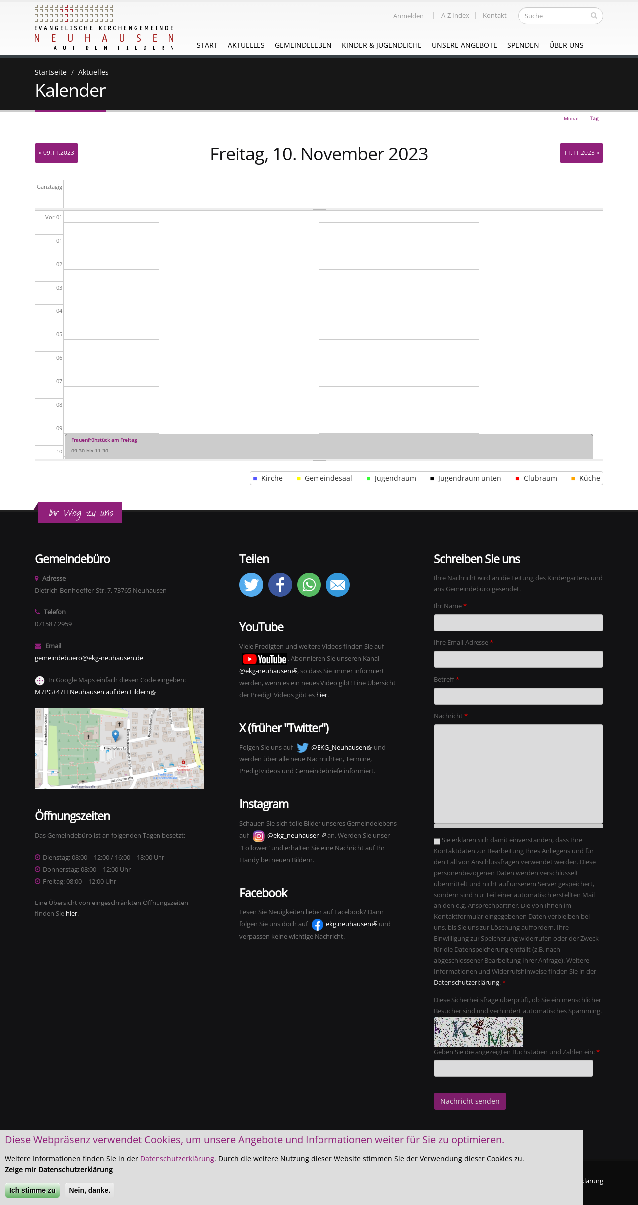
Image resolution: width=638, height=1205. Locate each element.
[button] (251, 594)
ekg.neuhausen (351, 924)
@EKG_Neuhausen (341, 747)
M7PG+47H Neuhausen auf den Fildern (95, 692)
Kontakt (495, 15)
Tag (596, 119)
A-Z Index (455, 15)
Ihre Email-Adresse (463, 642)
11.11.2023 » (581, 153)
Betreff (446, 679)
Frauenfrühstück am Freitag (104, 439)
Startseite (51, 72)
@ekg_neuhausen (296, 835)
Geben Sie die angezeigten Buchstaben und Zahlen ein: (517, 1052)
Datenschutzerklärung (466, 982)
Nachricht (451, 716)
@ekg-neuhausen (268, 671)
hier (71, 913)
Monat (571, 118)
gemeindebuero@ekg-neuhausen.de (89, 658)
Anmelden (408, 16)
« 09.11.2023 (56, 153)
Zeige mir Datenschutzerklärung (59, 1172)
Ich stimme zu (32, 1193)
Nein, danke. (89, 1193)
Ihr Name (450, 606)
